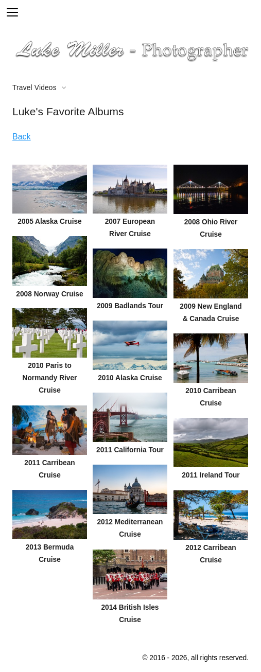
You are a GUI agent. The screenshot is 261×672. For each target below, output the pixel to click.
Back (21, 136)
